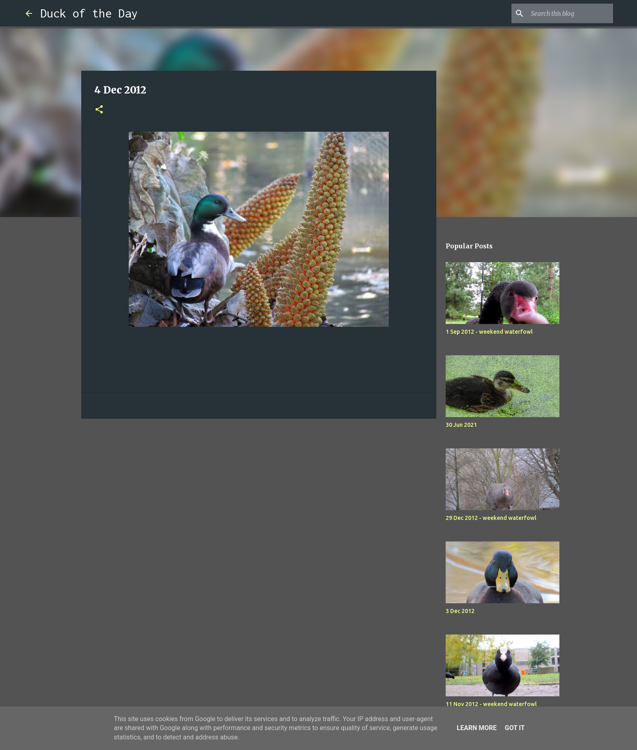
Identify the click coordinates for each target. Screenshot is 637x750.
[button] (99, 109)
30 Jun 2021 (461, 425)
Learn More (476, 728)
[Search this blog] (570, 13)
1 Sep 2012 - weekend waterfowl (489, 331)
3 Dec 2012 (460, 611)
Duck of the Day (89, 13)
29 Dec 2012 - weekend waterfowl (491, 518)
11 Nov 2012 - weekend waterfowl (491, 704)
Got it (514, 728)
